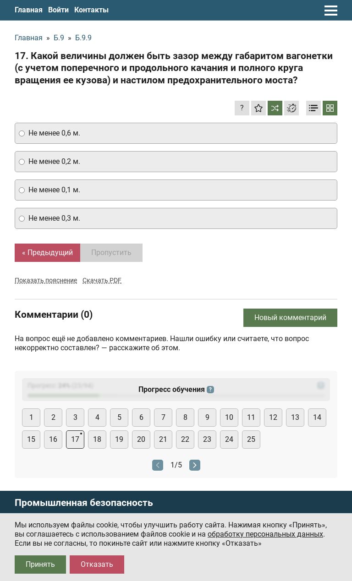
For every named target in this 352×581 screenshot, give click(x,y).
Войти (58, 9)
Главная (29, 9)
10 (229, 417)
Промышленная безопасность (84, 503)
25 (251, 439)
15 (31, 439)
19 (119, 439)
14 (317, 417)
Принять (40, 564)
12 (273, 417)
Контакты (91, 9)
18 (97, 439)
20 (141, 439)
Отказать (97, 564)
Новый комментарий (290, 317)
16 (53, 439)
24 (229, 439)
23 (207, 439)
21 (163, 439)
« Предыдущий (47, 252)
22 (185, 439)
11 (251, 417)
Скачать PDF (101, 280)
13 (295, 417)
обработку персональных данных (265, 534)
